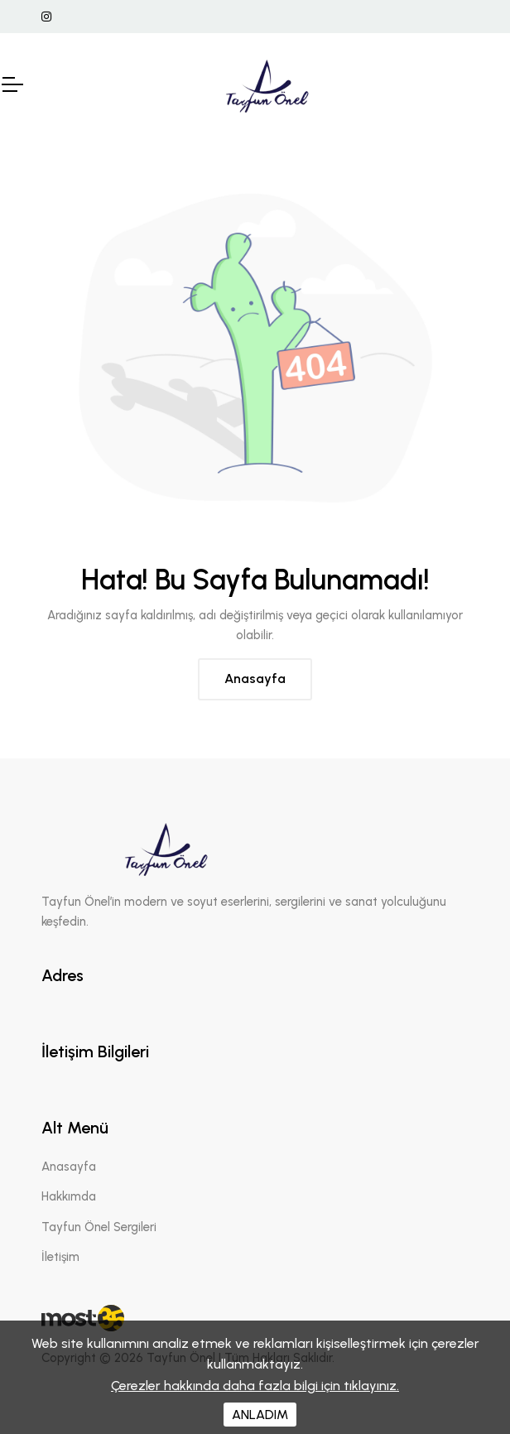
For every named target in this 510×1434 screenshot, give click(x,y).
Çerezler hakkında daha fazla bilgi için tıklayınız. (255, 1385)
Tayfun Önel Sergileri (98, 1227)
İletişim (60, 1256)
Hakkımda (68, 1196)
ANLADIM (260, 1414)
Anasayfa (255, 678)
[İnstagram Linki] (46, 17)
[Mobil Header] (11, 84)
